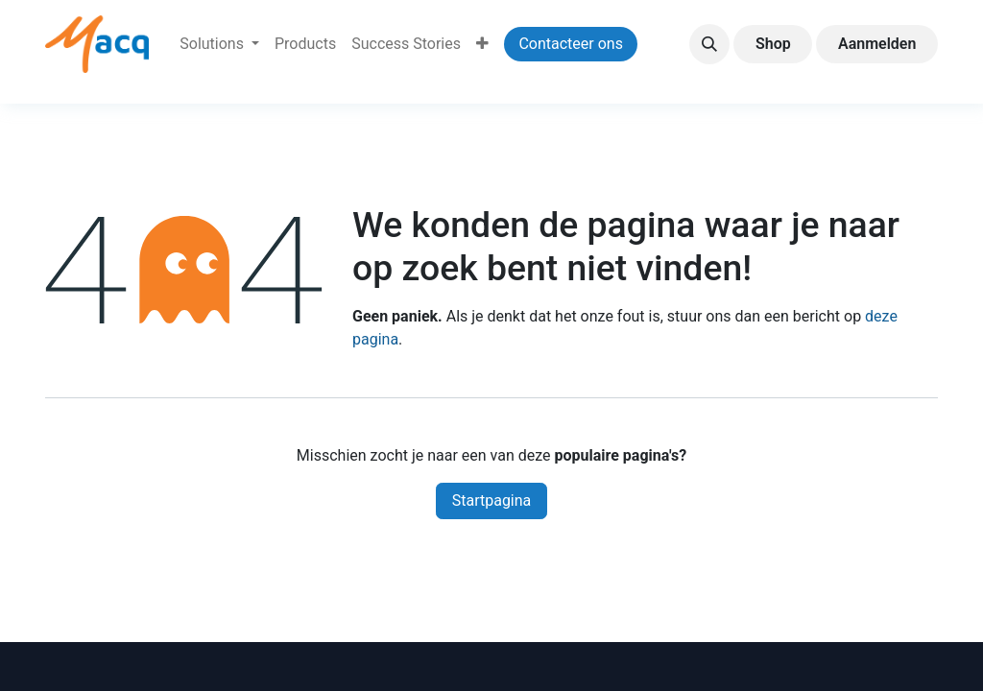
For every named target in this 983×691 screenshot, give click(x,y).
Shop (773, 44)
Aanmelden (877, 44)
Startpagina (492, 500)
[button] (709, 44)
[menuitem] (219, 44)
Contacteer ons (570, 44)
